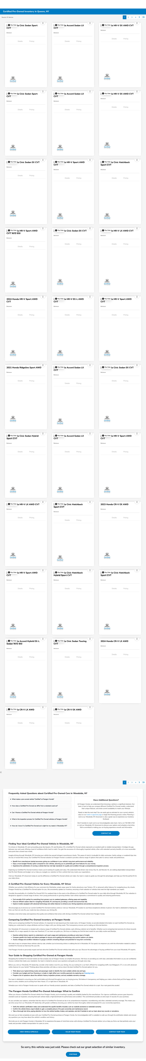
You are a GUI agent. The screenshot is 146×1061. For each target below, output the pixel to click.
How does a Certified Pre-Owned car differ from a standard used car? (35, 806)
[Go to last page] (143, 17)
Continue (73, 1054)
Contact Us (106, 833)
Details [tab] (20, 41)
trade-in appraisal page (94, 815)
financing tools (89, 973)
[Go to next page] (139, 17)
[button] (12, 25)
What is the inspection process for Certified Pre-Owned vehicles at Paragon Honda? (39, 819)
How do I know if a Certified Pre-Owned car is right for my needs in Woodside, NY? (39, 826)
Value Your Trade (72, 1032)
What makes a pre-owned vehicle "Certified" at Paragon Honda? (33, 799)
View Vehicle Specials (29, 1032)
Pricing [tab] (31, 41)
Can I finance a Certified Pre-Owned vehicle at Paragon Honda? (32, 813)
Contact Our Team (117, 1032)
